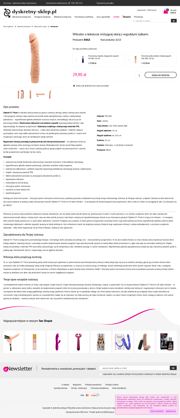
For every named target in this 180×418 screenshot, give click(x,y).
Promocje (138, 16)
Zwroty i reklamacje (79, 388)
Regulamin (77, 384)
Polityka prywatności (93, 384)
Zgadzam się (171, 411)
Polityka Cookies (111, 384)
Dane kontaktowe (119, 388)
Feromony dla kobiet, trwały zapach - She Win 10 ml (156, 57)
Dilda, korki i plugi (40, 26)
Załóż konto (151, 10)
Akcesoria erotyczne (21, 16)
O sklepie (65, 384)
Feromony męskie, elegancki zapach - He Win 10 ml (104, 57)
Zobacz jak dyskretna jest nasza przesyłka (92, 85)
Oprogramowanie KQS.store (77, 412)
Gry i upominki (103, 16)
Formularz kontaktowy (99, 388)
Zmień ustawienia (156, 411)
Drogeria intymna (42, 16)
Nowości (127, 16)
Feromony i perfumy (84, 16)
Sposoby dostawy (60, 388)
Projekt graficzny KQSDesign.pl (102, 412)
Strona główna (8, 26)
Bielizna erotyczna (62, 16)
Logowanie (141, 10)
